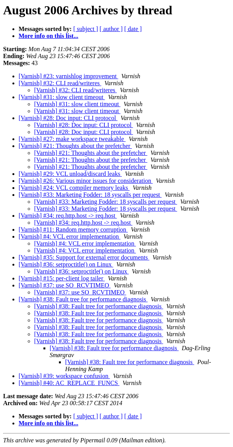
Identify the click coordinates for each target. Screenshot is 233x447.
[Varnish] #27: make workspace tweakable (72, 139)
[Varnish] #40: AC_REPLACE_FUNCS (69, 383)
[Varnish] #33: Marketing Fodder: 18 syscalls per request (90, 194)
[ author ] (111, 29)
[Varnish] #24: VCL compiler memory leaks (74, 187)
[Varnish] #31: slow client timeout (62, 97)
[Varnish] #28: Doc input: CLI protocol (68, 118)
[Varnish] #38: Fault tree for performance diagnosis (83, 299)
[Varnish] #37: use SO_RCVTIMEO (64, 285)
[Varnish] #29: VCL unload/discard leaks (70, 173)
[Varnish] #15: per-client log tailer (62, 278)
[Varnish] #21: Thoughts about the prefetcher (75, 146)
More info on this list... (48, 36)
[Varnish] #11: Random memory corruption (73, 229)
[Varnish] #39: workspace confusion (64, 376)
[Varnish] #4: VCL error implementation (70, 236)
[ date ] (133, 29)
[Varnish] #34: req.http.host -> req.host (68, 215)
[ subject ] (85, 29)
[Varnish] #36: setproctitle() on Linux (66, 264)
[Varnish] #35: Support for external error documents (84, 257)
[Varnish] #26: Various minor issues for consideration (86, 180)
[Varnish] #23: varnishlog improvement (68, 76)
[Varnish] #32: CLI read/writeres (60, 83)
